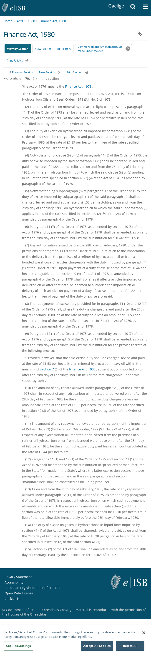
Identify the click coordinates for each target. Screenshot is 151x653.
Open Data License (19, 593)
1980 (31, 21)
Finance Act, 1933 (82, 369)
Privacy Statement (18, 577)
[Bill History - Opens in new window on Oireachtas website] (64, 48)
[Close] (144, 635)
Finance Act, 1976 (78, 86)
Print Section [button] (74, 72)
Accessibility (14, 582)
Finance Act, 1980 (53, 21)
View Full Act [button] (43, 49)
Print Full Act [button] (15, 60)
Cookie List (13, 598)
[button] (133, 8)
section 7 (47, 369)
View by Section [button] (17, 49)
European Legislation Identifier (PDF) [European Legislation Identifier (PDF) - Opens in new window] (32, 588)
